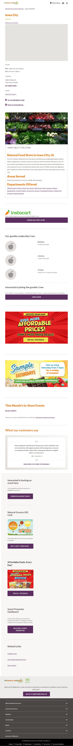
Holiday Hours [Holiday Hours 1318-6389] (12, 654)
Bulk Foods (38, 188)
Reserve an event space (20, 496)
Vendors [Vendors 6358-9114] (8, 714)
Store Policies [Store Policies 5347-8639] (12, 665)
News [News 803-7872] (7, 725)
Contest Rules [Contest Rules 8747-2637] (37, 744)
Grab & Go (30, 191)
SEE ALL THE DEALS (20, 593)
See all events (10, 411)
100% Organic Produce (14, 188)
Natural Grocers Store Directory (14, 8)
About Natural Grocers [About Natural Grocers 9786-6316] (13, 703)
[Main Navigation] (67, 3)
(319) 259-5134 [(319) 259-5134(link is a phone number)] (11, 94)
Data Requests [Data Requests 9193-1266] (28, 744)
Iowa (26, 8)
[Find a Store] (55, 3)
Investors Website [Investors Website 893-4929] (12, 736)
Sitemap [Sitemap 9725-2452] (11, 744)
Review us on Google (12, 22)
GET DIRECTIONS (11, 86)
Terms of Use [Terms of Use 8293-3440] (47, 744)
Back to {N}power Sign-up (36, 694)
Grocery (37, 191)
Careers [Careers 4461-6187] (8, 730)
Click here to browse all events (45, 417)
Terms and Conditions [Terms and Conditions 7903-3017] (58, 744)
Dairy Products (47, 188)
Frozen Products (21, 191)
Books (32, 188)
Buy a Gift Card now (20, 546)
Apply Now (36, 297)
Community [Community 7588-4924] (9, 720)
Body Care (26, 188)
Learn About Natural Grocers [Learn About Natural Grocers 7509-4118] (17, 659)
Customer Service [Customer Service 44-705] (11, 709)
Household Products (46, 191)
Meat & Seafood (19, 193)
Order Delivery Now (36, 220)
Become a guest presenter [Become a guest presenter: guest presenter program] (20, 629)
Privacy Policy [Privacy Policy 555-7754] (18, 744)
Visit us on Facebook (16, 105)
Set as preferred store (14, 100)
